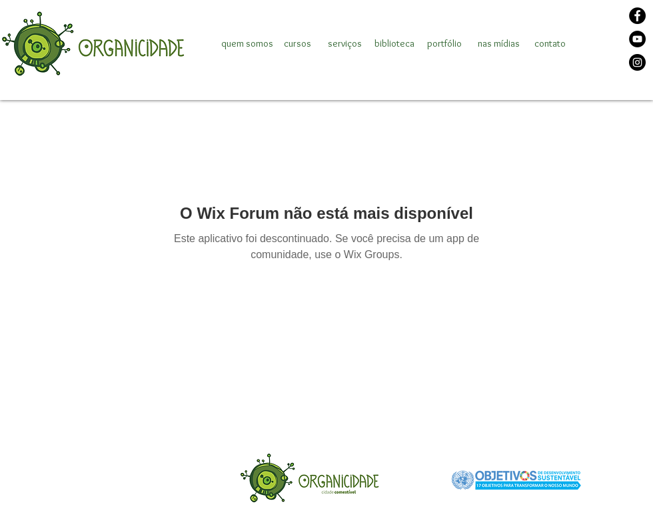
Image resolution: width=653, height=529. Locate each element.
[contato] (549, 43)
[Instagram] (637, 62)
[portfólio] (444, 43)
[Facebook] (637, 15)
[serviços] (344, 43)
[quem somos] (247, 43)
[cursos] (297, 43)
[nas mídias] (498, 43)
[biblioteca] (394, 43)
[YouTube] (637, 39)
